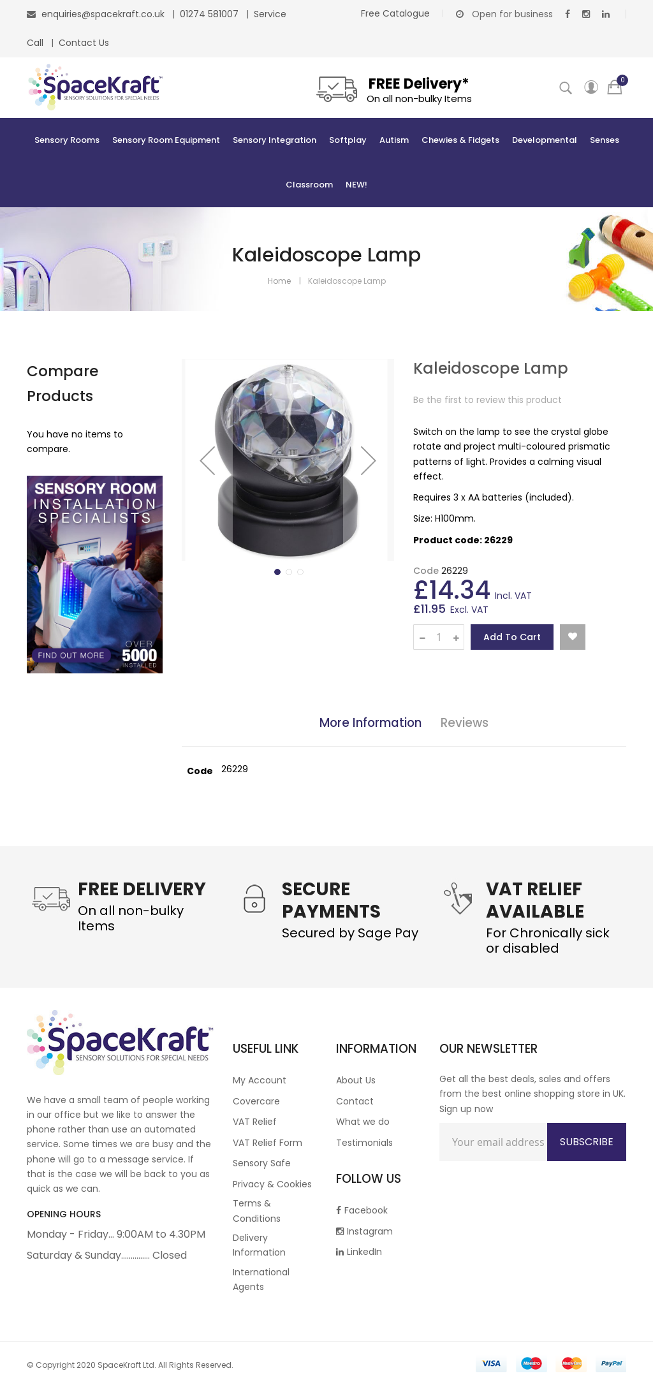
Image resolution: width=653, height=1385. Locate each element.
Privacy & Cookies (272, 1184)
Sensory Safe (262, 1163)
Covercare (256, 1101)
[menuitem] (67, 140)
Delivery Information (259, 1245)
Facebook (362, 1210)
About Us (356, 1080)
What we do (363, 1121)
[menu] (326, 162)
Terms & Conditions (257, 1210)
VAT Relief (255, 1121)
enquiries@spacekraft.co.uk (103, 14)
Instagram (364, 1231)
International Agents (261, 1279)
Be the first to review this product (487, 399)
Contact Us (84, 42)
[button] (207, 460)
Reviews (464, 722)
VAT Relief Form (267, 1142)
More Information (370, 722)
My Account (259, 1080)
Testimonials (364, 1142)
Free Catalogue (395, 13)
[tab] (370, 725)
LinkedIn (359, 1251)
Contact (355, 1101)
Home (279, 280)
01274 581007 (210, 14)
